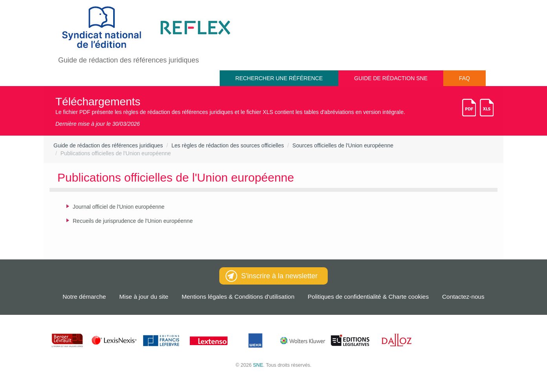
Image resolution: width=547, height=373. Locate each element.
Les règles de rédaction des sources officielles (227, 145)
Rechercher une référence (279, 78)
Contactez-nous (463, 296)
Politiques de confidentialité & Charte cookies (368, 296)
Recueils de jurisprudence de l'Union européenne (133, 221)
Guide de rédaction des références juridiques (108, 145)
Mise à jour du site (143, 296)
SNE (258, 365)
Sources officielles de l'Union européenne (342, 145)
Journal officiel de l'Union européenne (119, 207)
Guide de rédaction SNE (391, 78)
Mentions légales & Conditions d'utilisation (238, 296)
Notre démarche (84, 296)
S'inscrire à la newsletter (272, 276)
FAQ (464, 78)
